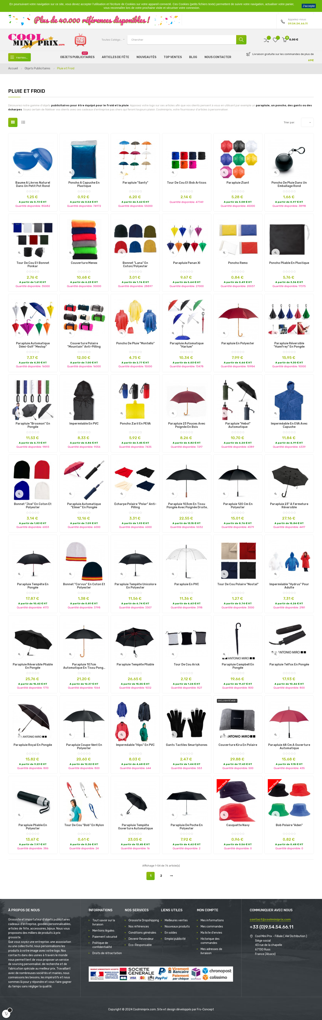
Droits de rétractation (107, 953)
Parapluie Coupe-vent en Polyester (84, 746)
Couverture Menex (84, 263)
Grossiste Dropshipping (144, 920)
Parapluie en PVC (186, 584)
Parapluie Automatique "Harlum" (187, 345)
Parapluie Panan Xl (186, 263)
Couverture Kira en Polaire (237, 745)
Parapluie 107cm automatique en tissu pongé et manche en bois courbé (84, 666)
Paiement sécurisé (104, 937)
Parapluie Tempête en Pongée (32, 586)
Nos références (139, 926)
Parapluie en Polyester (237, 343)
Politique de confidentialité (102, 945)
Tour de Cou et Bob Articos (186, 182)
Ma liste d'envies (211, 932)
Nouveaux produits (177, 926)
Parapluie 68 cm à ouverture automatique (289, 746)
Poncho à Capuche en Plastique (84, 184)
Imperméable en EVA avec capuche (289, 425)
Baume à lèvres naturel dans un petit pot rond (32, 184)
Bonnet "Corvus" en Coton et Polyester (84, 586)
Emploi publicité (175, 939)
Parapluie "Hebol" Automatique (238, 425)
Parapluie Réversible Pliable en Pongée (33, 666)
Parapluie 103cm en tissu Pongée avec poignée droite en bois (187, 506)
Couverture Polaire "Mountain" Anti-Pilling (84, 345)
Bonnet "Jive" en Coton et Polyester (33, 506)
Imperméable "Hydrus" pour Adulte (289, 586)
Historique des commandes (210, 941)
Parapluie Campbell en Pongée (238, 666)
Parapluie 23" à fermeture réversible (289, 506)
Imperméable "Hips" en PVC (135, 745)
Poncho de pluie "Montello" (135, 343)
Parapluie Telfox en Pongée (289, 664)
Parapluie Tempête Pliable (135, 664)
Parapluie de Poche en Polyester (187, 827)
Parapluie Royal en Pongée (33, 745)
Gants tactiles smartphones (186, 745)
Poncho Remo (238, 263)
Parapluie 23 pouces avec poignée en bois (186, 425)
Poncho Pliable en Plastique (289, 263)
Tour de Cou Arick (187, 664)
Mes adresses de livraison (211, 951)
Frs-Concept (205, 1009)
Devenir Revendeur (141, 939)
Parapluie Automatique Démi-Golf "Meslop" (33, 345)
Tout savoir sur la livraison (103, 922)
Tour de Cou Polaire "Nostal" (238, 584)
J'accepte (309, 6)
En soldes (171, 932)
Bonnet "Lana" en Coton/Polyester (135, 264)
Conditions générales (142, 932)
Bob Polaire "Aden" (289, 825)
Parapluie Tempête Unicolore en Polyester (135, 586)
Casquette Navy (238, 825)
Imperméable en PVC (84, 423)
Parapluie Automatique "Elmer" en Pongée (84, 506)
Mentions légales (103, 930)
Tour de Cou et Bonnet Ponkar (32, 264)
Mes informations (212, 920)
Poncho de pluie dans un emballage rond (289, 184)
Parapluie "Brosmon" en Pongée (33, 425)
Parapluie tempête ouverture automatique (135, 827)
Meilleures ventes (176, 920)
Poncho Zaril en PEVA (135, 423)
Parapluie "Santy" (135, 182)
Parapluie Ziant (238, 182)
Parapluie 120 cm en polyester (238, 506)
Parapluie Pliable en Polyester (32, 827)
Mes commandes (212, 926)
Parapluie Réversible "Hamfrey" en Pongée (289, 345)
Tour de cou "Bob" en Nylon (84, 825)
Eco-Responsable (140, 945)
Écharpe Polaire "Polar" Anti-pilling (135, 506)
